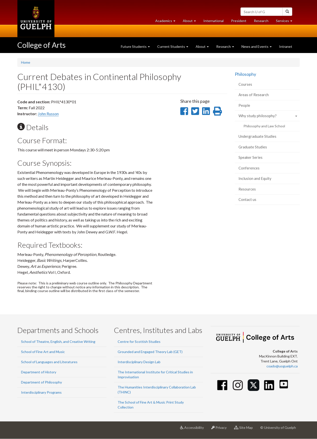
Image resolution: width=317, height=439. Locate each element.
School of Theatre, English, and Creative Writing (58, 341)
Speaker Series (250, 157)
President (238, 21)
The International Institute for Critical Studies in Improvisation (155, 374)
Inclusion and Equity (254, 178)
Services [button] (286, 22)
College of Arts (41, 44)
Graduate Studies (252, 147)
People (244, 105)
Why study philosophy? (257, 115)
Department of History (38, 372)
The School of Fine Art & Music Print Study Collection (151, 404)
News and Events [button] (256, 46)
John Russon (48, 113)
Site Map (245, 429)
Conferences (249, 168)
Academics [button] (167, 22)
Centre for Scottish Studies (139, 341)
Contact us (247, 199)
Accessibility (194, 429)
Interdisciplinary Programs (41, 392)
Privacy (220, 429)
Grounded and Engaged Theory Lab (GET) (150, 352)
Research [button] (225, 46)
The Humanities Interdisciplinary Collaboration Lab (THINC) (157, 389)
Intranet (285, 46)
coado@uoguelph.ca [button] (282, 366)
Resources (247, 189)
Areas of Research (253, 94)
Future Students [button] (135, 46)
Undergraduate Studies (257, 136)
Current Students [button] (172, 46)
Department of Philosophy (41, 382)
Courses (245, 84)
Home (25, 62)
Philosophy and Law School (264, 126)
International (213, 21)
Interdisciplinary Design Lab (139, 362)
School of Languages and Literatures (49, 362)
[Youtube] (284, 384)
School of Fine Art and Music (43, 352)
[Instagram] (238, 385)
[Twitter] (253, 385)
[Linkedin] (269, 385)
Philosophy (245, 74)
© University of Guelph (278, 427)
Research (263, 22)
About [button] (191, 22)
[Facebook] (222, 385)
